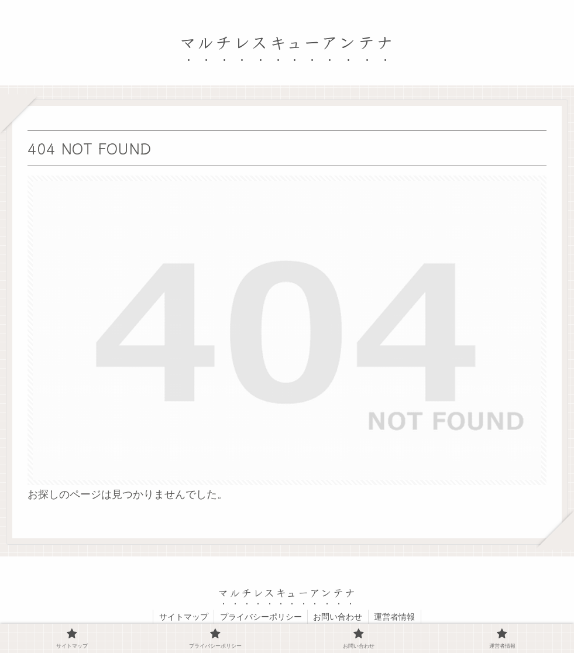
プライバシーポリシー (260, 616)
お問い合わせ (338, 616)
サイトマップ (182, 616)
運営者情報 (395, 616)
